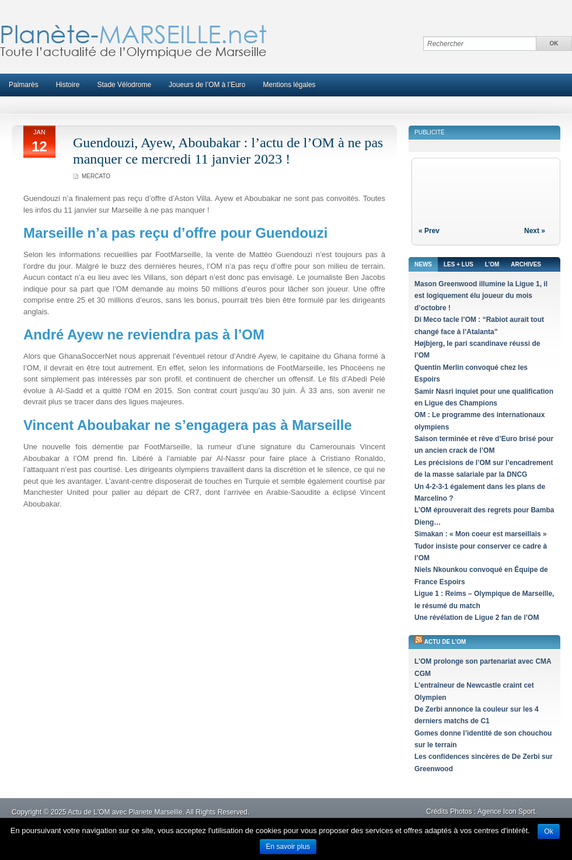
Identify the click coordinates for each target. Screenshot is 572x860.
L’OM (492, 264)
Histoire (68, 85)
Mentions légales (289, 85)
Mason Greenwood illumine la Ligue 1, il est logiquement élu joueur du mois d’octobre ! (480, 296)
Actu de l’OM (445, 642)
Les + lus (458, 264)
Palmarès (24, 85)
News (423, 264)
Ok (548, 831)
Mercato (96, 176)
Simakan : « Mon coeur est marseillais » (480, 534)
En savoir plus (288, 846)
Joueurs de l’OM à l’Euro (207, 85)
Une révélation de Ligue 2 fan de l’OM (476, 617)
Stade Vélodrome (124, 85)
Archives (526, 264)
